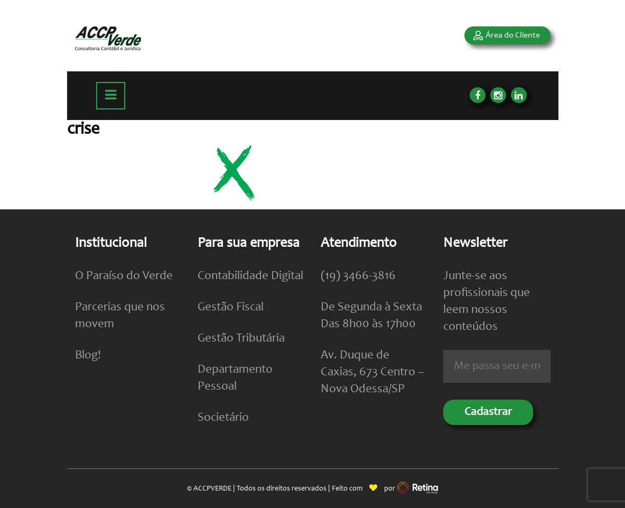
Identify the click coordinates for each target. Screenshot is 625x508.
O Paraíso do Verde (124, 276)
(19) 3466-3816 (358, 276)
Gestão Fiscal (231, 307)
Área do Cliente (513, 35)
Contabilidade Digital (250, 276)
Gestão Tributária (241, 338)
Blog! (88, 355)
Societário (223, 418)
